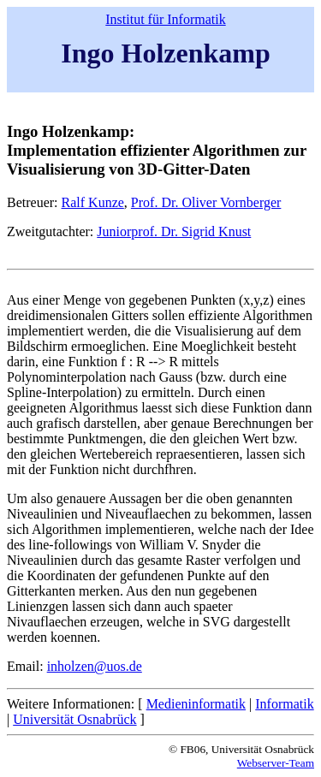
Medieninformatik (196, 704)
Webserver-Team (275, 762)
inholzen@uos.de (94, 666)
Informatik (284, 704)
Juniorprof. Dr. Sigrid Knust (174, 231)
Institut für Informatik (165, 19)
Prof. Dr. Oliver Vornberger (206, 202)
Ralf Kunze (93, 202)
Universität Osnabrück (74, 719)
